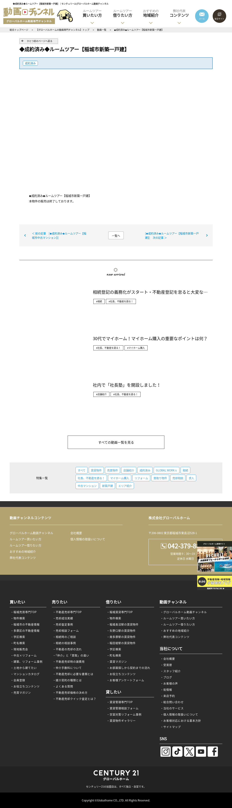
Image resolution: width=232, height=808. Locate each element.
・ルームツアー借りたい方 (177, 624)
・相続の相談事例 (64, 643)
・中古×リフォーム (24, 655)
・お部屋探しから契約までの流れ (128, 668)
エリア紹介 (125, 486)
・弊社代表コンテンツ (174, 637)
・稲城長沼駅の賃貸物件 (123, 624)
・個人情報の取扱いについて (179, 714)
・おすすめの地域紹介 (174, 630)
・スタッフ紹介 (170, 671)
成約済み (30, 63)
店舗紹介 (128, 470)
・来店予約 (167, 696)
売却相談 (177, 478)
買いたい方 (92, 13)
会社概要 (76, 533)
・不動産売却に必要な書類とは (73, 674)
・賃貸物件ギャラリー (121, 720)
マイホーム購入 (119, 478)
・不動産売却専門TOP (67, 612)
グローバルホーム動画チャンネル (31, 533)
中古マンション (87, 486)
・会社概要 (167, 658)
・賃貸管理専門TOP (120, 702)
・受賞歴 (166, 665)
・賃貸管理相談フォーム (123, 708)
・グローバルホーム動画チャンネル (183, 612)
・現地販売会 (19, 649)
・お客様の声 (169, 683)
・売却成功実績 (63, 618)
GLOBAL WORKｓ (166, 470)
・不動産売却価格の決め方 (70, 692)
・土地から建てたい (24, 668)
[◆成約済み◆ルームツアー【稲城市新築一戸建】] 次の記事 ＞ (172, 235)
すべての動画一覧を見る (116, 442)
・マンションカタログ (25, 674)
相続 (185, 470)
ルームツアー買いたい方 (25, 539)
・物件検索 (18, 618)
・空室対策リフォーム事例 (124, 714)
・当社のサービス (172, 708)
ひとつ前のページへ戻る (39, 41)
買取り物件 (160, 478)
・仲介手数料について (67, 668)
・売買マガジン (21, 692)
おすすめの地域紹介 (23, 551)
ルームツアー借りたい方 (25, 545)
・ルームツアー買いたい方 (177, 618)
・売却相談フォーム (66, 630)
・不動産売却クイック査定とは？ (74, 699)
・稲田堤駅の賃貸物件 (121, 643)
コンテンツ (179, 13)
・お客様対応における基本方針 (180, 720)
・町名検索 (18, 643)
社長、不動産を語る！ (91, 478)
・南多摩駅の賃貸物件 (121, 637)
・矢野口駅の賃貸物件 (121, 630)
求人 (191, 478)
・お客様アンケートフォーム (125, 680)
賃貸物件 (96, 470)
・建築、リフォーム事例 (27, 661)
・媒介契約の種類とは (67, 680)
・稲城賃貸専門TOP (120, 612)
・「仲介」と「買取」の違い (71, 655)
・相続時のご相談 (64, 637)
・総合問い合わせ (172, 702)
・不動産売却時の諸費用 (69, 661)
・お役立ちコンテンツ (25, 686)
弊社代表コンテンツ (23, 558)
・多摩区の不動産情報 (25, 630)
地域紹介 (151, 13)
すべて (81, 470)
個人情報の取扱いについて (87, 539)
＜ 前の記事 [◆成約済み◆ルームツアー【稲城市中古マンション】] (59, 235)
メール (202, 18)
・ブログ (166, 677)
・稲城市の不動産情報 (25, 624)
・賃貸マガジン (117, 661)
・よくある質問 (63, 686)
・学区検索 (18, 637)
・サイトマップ (170, 727)
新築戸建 (107, 486)
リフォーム (141, 478)
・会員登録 (18, 680)
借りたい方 (122, 13)
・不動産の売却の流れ (67, 649)
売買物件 (112, 470)
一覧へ (116, 236)
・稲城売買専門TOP (24, 612)
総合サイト (219, 18)
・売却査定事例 (63, 624)
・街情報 (166, 689)
